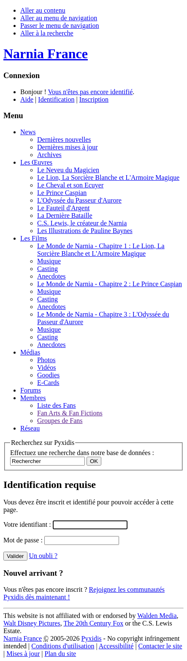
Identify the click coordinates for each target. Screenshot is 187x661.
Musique (49, 261)
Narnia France (22, 638)
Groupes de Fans (60, 420)
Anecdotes (51, 276)
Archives (49, 154)
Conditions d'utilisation (62, 646)
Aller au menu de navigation (58, 18)
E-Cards (48, 382)
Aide (26, 99)
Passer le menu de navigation (59, 25)
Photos (46, 359)
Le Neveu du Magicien (68, 169)
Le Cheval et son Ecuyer (70, 185)
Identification (56, 99)
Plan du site (60, 653)
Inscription (93, 99)
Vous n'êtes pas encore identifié (90, 91)
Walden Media (156, 615)
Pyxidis (91, 638)
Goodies (48, 375)
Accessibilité (116, 646)
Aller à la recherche (46, 33)
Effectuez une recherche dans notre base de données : (82, 452)
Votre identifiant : (28, 524)
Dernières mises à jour (67, 147)
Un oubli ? (43, 555)
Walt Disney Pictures (31, 623)
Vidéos (46, 367)
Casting (47, 268)
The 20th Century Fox (93, 623)
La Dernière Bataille (64, 215)
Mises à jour (23, 653)
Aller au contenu (42, 10)
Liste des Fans (56, 405)
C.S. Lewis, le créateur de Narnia (82, 223)
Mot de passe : (23, 540)
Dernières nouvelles (64, 139)
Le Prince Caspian (62, 192)
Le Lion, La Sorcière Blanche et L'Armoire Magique (108, 177)
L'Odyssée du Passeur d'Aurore (79, 200)
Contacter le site (160, 646)
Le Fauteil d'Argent (63, 207)
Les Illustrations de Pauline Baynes (85, 230)
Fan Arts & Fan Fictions (70, 413)
